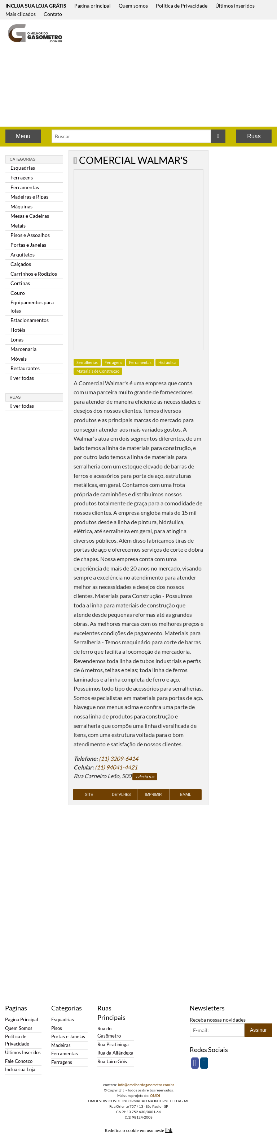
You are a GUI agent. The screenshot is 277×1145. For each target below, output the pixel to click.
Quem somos (133, 6)
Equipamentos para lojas (32, 306)
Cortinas (20, 283)
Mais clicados (20, 14)
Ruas (253, 136)
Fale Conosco (18, 1061)
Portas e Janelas (28, 245)
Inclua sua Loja (20, 1069)
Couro (17, 293)
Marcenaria (23, 349)
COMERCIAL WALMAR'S (133, 160)
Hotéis (17, 330)
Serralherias (87, 362)
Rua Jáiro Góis (112, 1061)
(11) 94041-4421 (116, 767)
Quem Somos (18, 1028)
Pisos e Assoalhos (30, 235)
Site (89, 795)
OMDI (155, 1095)
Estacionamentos (29, 320)
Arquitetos (22, 254)
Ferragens (21, 177)
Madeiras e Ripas (29, 197)
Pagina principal (92, 6)
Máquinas (21, 206)
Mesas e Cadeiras (29, 216)
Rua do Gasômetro (109, 1032)
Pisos (56, 1028)
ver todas (22, 378)
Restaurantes (25, 368)
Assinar (258, 1030)
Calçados (20, 264)
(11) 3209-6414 (118, 758)
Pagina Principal (21, 1019)
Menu (23, 136)
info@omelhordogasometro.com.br (146, 1084)
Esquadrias (22, 168)
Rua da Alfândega (115, 1053)
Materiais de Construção (97, 371)
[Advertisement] (176, 73)
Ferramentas (24, 187)
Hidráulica (167, 362)
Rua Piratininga (113, 1044)
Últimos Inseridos (23, 1052)
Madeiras (61, 1045)
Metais (18, 225)
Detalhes (121, 795)
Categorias (22, 159)
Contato (53, 14)
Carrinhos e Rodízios (33, 274)
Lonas (16, 339)
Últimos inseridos (235, 6)
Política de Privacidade (181, 6)
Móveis (18, 359)
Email (185, 795)
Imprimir (153, 795)
